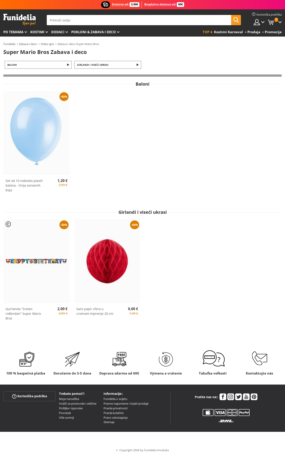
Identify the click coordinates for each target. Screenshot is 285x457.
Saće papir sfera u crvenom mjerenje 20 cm (94, 311)
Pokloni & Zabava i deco (93, 32)
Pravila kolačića (114, 413)
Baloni (12, 64)
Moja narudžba (69, 399)
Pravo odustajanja (116, 418)
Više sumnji (66, 418)
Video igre (47, 44)
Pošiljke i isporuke (71, 408)
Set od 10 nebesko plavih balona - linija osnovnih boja (24, 185)
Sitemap (109, 422)
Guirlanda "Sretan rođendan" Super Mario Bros (23, 313)
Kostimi (37, 32)
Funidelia (9, 44)
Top (206, 32)
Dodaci (57, 32)
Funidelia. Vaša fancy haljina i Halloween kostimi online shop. (19, 20)
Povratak (65, 413)
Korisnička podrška (29, 396)
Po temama (13, 32)
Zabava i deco (28, 44)
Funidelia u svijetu (115, 399)
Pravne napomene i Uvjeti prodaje (126, 403)
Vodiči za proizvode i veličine (77, 403)
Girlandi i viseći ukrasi (92, 64)
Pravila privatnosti (116, 408)
